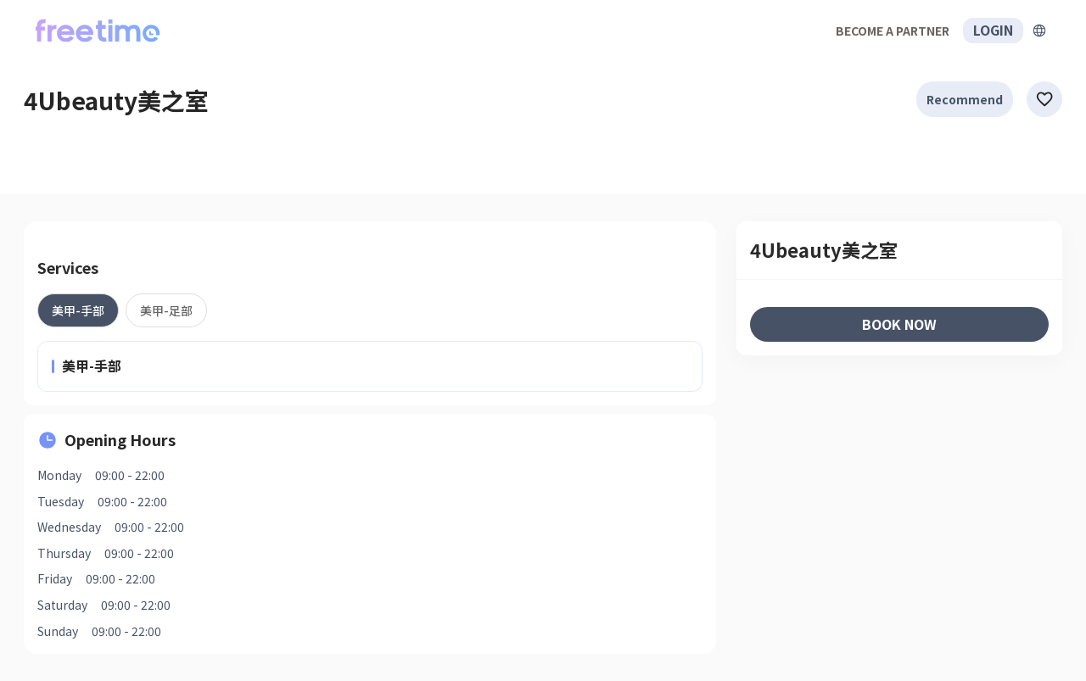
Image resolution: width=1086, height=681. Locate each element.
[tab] (78, 310)
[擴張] (1039, 31)
